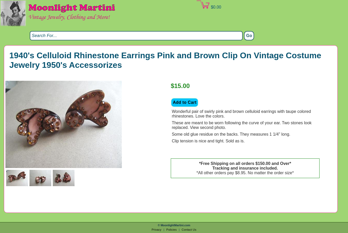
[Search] (136, 35)
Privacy (156, 229)
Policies (171, 229)
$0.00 (209, 5)
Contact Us (189, 229)
